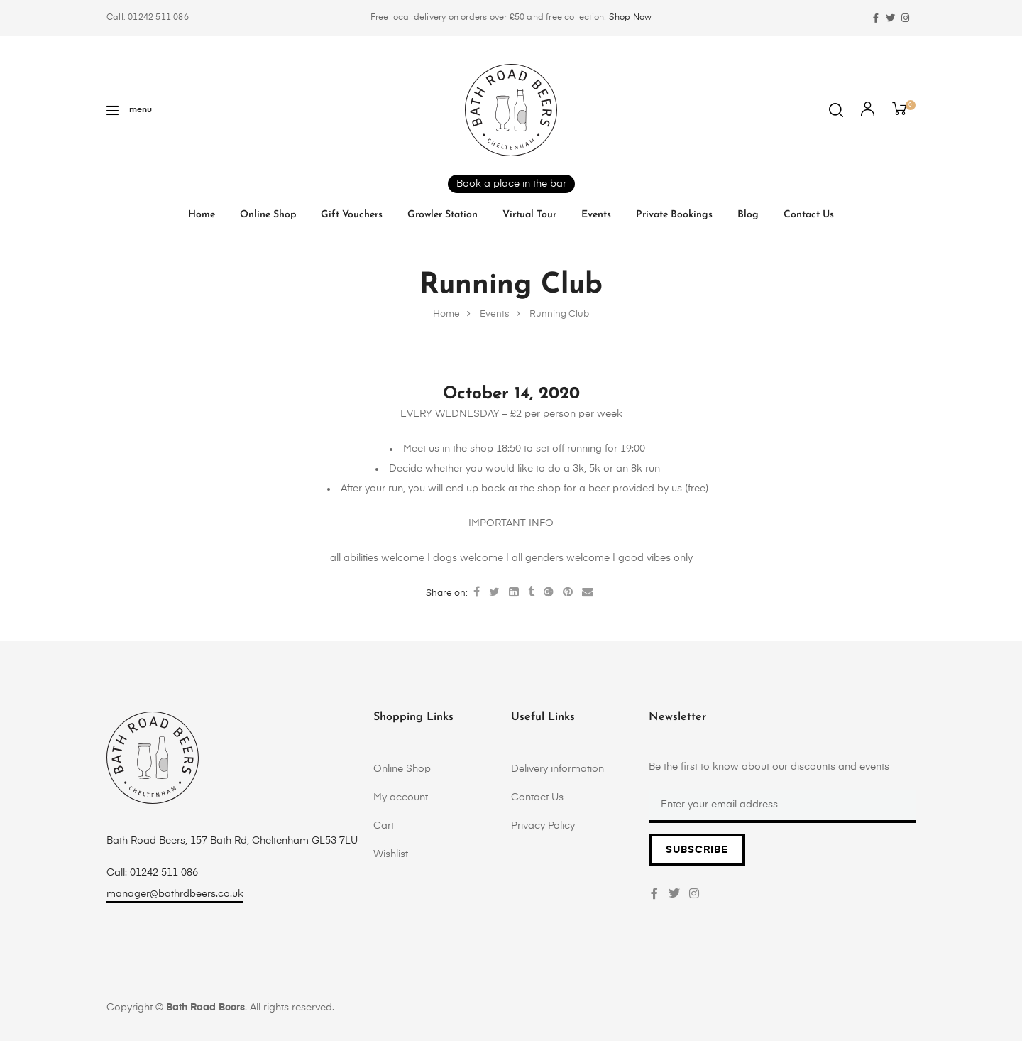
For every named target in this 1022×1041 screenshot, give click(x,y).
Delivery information (557, 769)
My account (400, 797)
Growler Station (442, 214)
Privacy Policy (543, 826)
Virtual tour (529, 214)
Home (201, 214)
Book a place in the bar (511, 184)
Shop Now (630, 17)
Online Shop (268, 214)
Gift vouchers (352, 214)
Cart (383, 826)
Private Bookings (674, 214)
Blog (748, 214)
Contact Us (809, 214)
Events (596, 214)
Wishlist (390, 854)
